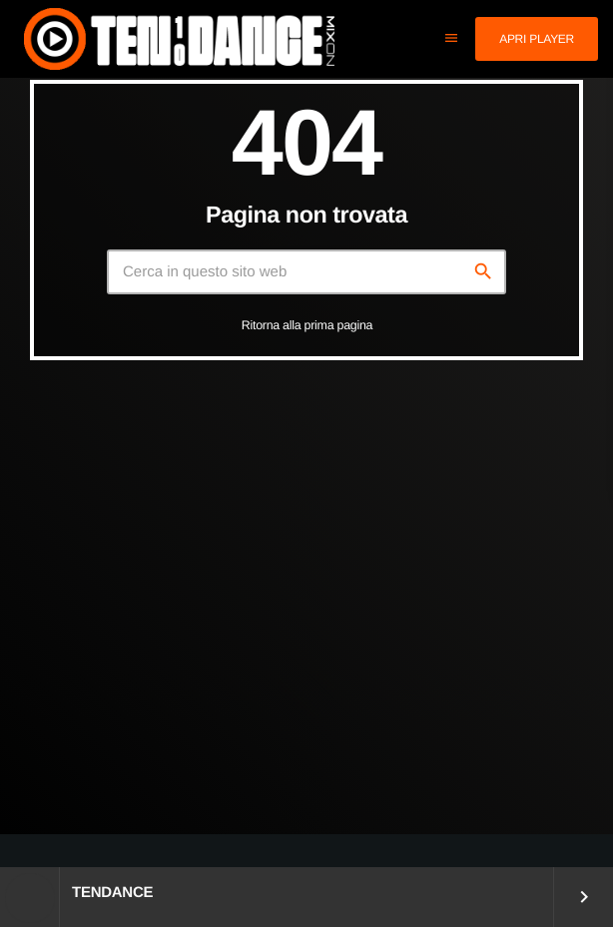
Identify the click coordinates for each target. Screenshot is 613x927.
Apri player (536, 39)
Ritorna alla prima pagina (307, 325)
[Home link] (179, 39)
